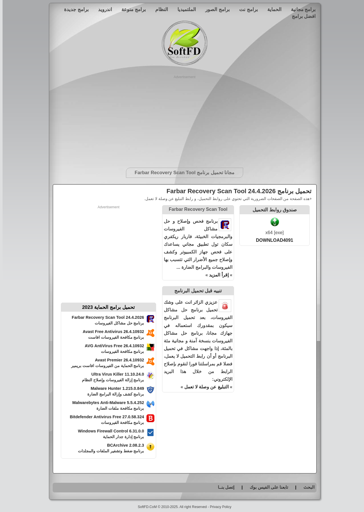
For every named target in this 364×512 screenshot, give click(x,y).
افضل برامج (301, 16)
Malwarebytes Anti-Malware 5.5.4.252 (105, 402)
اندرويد (102, 9)
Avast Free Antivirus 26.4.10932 (111, 331)
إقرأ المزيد (216, 274)
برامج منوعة (131, 9)
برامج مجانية (300, 9)
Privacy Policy (218, 507)
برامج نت (246, 9)
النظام (159, 9)
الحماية (272, 9)
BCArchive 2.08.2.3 (122, 445)
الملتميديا (184, 9)
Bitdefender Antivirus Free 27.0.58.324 (104, 417)
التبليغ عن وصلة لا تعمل (204, 386)
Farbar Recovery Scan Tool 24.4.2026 (105, 317)
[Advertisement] (182, 119)
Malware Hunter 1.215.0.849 (115, 388)
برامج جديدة (73, 9)
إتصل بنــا (223, 487)
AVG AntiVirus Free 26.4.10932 (111, 346)
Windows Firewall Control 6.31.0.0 (108, 431)
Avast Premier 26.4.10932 (117, 360)
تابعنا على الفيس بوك (266, 487)
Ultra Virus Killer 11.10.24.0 (115, 374)
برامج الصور (215, 9)
